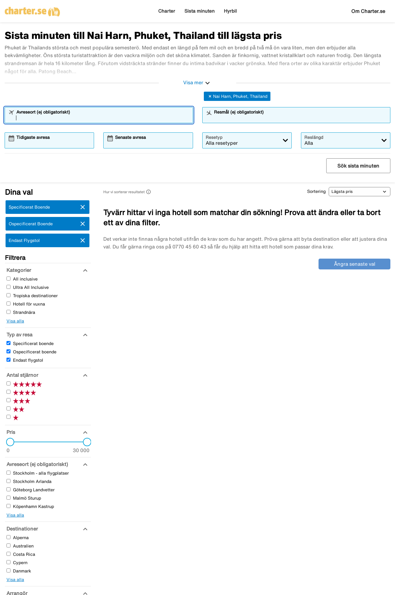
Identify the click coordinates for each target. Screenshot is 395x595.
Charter (166, 11)
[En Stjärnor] (8, 417)
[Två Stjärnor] (8, 408)
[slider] (8, 442)
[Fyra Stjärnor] (8, 392)
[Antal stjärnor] (21, 374)
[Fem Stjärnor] (8, 383)
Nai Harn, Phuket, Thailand (237, 96)
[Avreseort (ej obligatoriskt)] (36, 464)
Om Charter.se (368, 11)
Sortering (316, 191)
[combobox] (102, 118)
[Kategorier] (18, 270)
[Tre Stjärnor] (8, 400)
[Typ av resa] (18, 334)
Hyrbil (230, 11)
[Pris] (10, 432)
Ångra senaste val (354, 263)
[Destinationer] (21, 528)
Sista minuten (199, 11)
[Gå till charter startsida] (32, 9)
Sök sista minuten (358, 165)
